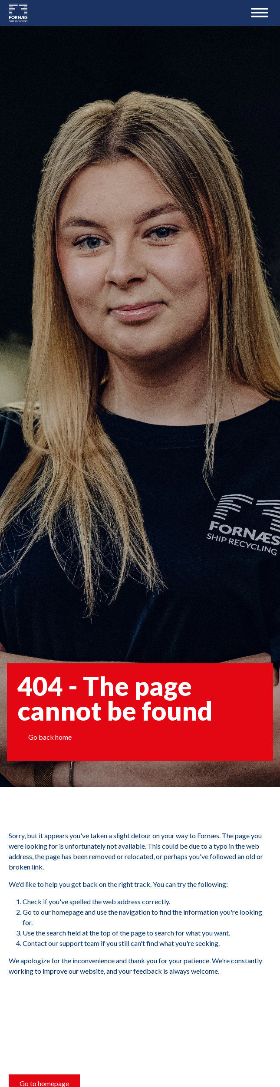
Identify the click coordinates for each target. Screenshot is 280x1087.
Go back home (50, 737)
